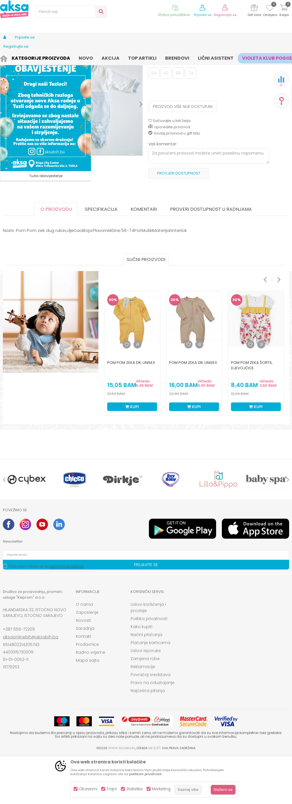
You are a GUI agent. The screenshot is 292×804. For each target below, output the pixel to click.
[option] (92, 130)
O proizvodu (56, 256)
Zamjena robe (145, 706)
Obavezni (88, 789)
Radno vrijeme (90, 699)
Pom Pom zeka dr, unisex (131, 409)
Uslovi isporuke (146, 698)
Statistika (134, 789)
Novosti (83, 667)
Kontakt (83, 683)
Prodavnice (87, 691)
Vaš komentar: (162, 191)
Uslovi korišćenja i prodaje (148, 655)
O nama (84, 651)
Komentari (144, 256)
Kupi (132, 454)
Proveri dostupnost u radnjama (211, 256)
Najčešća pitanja (148, 738)
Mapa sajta (87, 707)
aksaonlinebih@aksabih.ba (30, 684)
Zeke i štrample (130, 57)
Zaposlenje (87, 659)
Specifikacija (101, 256)
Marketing (161, 789)
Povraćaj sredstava (151, 722)
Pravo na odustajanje (153, 730)
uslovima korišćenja (66, 613)
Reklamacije (143, 714)
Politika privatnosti (149, 666)
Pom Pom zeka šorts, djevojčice (252, 412)
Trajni (112, 789)
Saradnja (85, 675)
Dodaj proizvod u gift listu (174, 180)
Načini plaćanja (146, 682)
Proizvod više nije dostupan (182, 154)
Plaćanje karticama (150, 690)
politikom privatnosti (145, 774)
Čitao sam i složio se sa (46, 613)
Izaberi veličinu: (163, 110)
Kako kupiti (141, 674)
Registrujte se (225, 15)
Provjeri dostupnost (178, 220)
